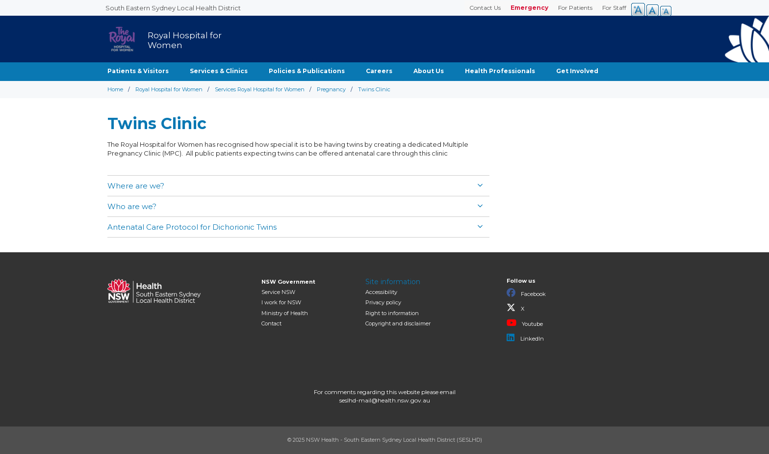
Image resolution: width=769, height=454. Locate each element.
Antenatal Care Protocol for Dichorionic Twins (192, 227)
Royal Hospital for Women (169, 89)
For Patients (575, 7)
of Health (284, 313)
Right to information (392, 313)
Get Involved (577, 71)
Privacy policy (383, 302)
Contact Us (485, 7)
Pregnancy (331, 89)
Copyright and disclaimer (398, 323)
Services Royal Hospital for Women (260, 89)
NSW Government (288, 281)
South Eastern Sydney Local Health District (173, 8)
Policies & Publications (307, 71)
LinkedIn (525, 337)
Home (115, 89)
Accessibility (381, 292)
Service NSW (278, 292)
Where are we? (136, 185)
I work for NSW (281, 302)
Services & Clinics (219, 71)
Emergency (529, 7)
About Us (428, 71)
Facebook (526, 293)
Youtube (525, 323)
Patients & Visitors (138, 71)
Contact (271, 323)
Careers (379, 71)
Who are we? (131, 206)
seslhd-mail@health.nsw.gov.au (384, 400)
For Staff (614, 7)
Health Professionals (500, 71)
